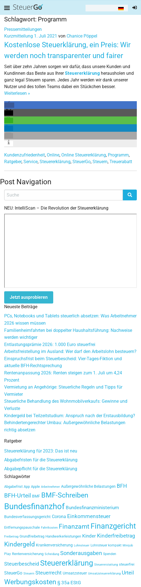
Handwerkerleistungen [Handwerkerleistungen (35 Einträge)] (63, 536)
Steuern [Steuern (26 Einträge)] (28, 573)
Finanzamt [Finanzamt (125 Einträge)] (74, 526)
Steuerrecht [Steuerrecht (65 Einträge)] (48, 573)
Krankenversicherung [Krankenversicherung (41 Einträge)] (54, 545)
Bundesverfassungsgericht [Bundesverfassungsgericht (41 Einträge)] (27, 516)
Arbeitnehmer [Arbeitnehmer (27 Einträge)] (50, 487)
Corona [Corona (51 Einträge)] (59, 516)
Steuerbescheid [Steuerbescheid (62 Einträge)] (21, 564)
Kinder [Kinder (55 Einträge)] (89, 536)
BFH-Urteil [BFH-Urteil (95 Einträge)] (17, 495)
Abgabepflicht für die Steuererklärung (40, 468)
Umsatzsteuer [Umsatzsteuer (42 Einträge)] (75, 573)
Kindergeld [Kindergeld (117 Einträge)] (19, 544)
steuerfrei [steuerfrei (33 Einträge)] (126, 564)
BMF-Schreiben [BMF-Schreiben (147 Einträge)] (64, 495)
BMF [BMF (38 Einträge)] (36, 496)
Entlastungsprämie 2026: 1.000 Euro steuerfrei (49, 344)
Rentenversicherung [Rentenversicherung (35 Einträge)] (27, 554)
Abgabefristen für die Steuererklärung (40, 459)
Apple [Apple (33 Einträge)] (35, 486)
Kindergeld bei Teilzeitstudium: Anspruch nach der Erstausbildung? (69, 415)
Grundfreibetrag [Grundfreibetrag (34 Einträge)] (32, 536)
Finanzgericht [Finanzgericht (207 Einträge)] (113, 526)
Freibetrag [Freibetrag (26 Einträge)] (11, 536)
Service (30, 161)
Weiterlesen (17, 93)
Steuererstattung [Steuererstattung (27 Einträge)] (106, 564)
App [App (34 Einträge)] (27, 486)
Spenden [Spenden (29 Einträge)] (109, 554)
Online (53, 155)
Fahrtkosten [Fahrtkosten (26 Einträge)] (49, 527)
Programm (118, 155)
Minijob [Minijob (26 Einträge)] (128, 545)
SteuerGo (81, 161)
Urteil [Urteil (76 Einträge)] (128, 572)
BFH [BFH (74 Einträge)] (122, 486)
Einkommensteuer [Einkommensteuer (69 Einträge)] (88, 516)
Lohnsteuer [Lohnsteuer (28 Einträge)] (81, 545)
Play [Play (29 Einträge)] (7, 554)
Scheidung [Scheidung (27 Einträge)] (52, 554)
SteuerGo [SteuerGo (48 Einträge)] (13, 573)
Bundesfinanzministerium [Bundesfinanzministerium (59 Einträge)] (92, 507)
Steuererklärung (55, 161)
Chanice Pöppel (82, 36)
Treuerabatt (121, 161)
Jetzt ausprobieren (29, 297)
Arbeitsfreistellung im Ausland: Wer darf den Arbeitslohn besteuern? (70, 351)
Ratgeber (12, 161)
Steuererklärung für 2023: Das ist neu (40, 451)
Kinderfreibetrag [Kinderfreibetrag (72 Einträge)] (116, 536)
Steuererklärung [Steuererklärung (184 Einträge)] (66, 563)
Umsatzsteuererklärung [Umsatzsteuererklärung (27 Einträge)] (104, 573)
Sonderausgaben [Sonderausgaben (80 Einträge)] (81, 553)
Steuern (100, 161)
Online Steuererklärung (83, 155)
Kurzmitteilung (18, 36)
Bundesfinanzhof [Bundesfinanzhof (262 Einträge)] (34, 506)
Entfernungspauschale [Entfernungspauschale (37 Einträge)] (22, 527)
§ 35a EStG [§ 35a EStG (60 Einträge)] (69, 582)
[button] (9, 105)
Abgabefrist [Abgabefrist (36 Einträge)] (13, 486)
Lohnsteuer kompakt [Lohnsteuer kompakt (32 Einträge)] (106, 545)
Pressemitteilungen (23, 29)
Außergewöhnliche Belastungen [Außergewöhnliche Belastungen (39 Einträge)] (88, 486)
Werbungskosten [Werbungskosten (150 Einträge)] (30, 582)
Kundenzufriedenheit (24, 155)
